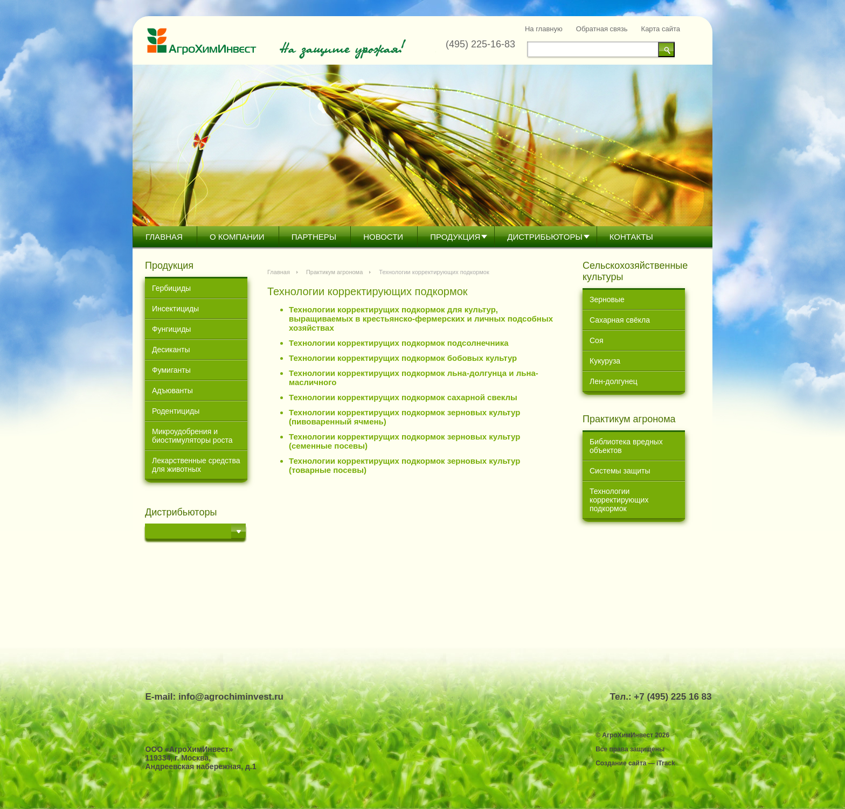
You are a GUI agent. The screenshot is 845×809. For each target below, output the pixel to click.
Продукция (455, 236)
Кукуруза (605, 361)
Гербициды (171, 288)
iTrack (665, 763)
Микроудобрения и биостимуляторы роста (192, 435)
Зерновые (607, 299)
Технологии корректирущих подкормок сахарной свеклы (403, 397)
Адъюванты (172, 390)
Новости (383, 236)
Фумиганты (171, 370)
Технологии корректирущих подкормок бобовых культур (403, 357)
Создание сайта (620, 763)
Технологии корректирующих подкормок (619, 500)
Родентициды (175, 411)
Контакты (631, 236)
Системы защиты (620, 470)
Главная (164, 236)
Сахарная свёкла (620, 320)
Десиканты (171, 349)
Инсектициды (175, 308)
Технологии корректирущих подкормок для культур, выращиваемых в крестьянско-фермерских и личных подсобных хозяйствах (421, 318)
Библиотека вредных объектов (626, 446)
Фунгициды (171, 329)
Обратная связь (602, 29)
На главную (544, 29)
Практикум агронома (334, 272)
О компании (237, 236)
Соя (596, 340)
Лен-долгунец (614, 381)
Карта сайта (660, 29)
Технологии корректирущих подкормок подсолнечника (399, 342)
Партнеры (314, 236)
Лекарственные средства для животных (196, 464)
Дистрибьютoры (544, 236)
